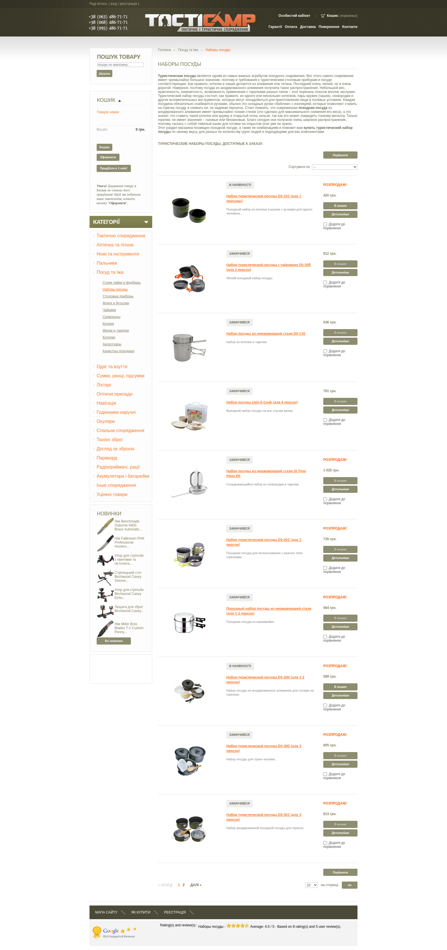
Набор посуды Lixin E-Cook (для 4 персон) (262, 402)
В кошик (340, 206)
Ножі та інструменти (118, 254)
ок (349, 885)
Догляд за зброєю (115, 448)
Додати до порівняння (334, 226)
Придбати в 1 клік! (113, 168)
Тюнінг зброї (110, 439)
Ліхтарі (104, 384)
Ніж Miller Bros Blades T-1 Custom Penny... (129, 628)
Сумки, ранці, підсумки (121, 375)
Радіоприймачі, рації (118, 467)
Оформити (108, 157)
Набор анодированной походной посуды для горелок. (265, 828)
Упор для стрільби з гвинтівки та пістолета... (129, 560)
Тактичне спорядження (121, 235)
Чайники (109, 310)
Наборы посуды (115, 289)
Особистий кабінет (294, 16)
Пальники (107, 263)
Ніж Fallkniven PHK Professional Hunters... (130, 542)
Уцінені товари (112, 494)
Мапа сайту (106, 912)
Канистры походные (118, 351)
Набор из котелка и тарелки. (247, 342)
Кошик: (333, 16)
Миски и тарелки (116, 331)
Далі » (196, 885)
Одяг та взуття (112, 366)
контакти (349, 27)
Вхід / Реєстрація (124, 4)
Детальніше (340, 214)
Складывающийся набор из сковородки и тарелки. (263, 484)
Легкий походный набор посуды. (249, 278)
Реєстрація (175, 912)
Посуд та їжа (110, 272)
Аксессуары (112, 344)
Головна (164, 50)
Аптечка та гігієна (115, 244)
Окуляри (106, 421)
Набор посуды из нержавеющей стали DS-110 (265, 333)
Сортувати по (299, 167)
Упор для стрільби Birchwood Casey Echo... (129, 594)
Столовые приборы (118, 296)
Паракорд (107, 457)
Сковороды (111, 317)
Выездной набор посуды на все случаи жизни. (260, 410)
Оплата (291, 27)
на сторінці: (330, 885)
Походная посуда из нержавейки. (250, 621)
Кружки (108, 324)
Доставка (308, 27)
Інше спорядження (116, 485)
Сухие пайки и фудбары (122, 283)
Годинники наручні (116, 412)
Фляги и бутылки (116, 303)
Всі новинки (114, 641)
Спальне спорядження (120, 430)
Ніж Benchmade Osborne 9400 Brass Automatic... (128, 525)
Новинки (109, 513)
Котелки (109, 337)
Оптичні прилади (115, 394)
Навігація (106, 403)
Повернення (329, 27)
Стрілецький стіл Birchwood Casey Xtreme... (128, 577)
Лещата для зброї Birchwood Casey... (129, 609)
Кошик (106, 99)
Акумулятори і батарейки (123, 476)
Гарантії (275, 27)
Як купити (140, 912)
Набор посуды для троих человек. (251, 759)
